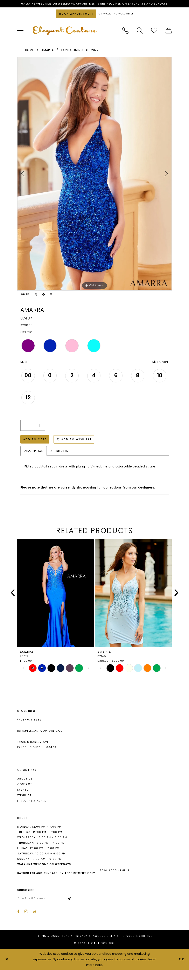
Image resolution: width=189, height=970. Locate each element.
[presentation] (55, 593)
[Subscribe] (69, 898)
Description (33, 451)
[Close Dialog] (6, 959)
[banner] (65, 30)
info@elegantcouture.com (40, 730)
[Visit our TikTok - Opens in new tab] (34, 911)
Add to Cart (35, 439)
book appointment (115, 870)
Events (23, 789)
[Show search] (140, 30)
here (98, 965)
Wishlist (24, 795)
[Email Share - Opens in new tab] (51, 294)
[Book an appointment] (76, 13)
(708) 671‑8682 (29, 719)
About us (25, 778)
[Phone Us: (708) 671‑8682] (125, 30)
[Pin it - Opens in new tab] (43, 294)
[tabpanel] (95, 173)
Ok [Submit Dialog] (182, 959)
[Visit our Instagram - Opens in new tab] (26, 912)
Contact (24, 784)
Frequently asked (32, 801)
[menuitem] (20, 30)
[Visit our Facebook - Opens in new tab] (18, 911)
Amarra (47, 50)
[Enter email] (44, 898)
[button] (20, 30)
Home (29, 50)
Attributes (59, 451)
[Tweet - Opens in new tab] (36, 294)
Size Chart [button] (160, 362)
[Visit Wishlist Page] (154, 30)
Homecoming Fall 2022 (80, 50)
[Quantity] (32, 425)
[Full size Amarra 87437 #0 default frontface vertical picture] (95, 173)
